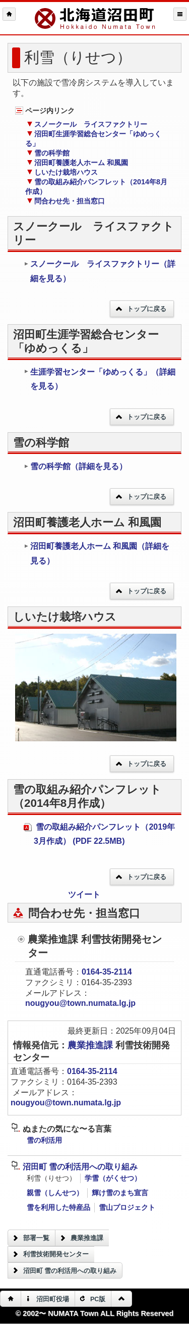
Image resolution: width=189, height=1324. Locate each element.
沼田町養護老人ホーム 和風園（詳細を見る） (96, 553)
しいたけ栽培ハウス (62, 172)
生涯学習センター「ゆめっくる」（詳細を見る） (99, 379)
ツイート (84, 894)
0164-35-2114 (107, 971)
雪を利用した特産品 (58, 1207)
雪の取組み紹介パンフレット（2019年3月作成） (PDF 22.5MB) (99, 834)
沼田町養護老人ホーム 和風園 (77, 163)
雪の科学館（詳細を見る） (75, 466)
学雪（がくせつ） (113, 1178)
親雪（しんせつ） (55, 1193)
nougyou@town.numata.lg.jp (80, 1003)
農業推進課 (91, 1045)
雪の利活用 (44, 1140)
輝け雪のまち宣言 (120, 1193)
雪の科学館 (48, 153)
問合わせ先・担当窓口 (66, 201)
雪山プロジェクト (127, 1207)
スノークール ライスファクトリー (87, 124)
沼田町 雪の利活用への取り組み (74, 1166)
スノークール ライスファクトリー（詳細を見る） (99, 271)
